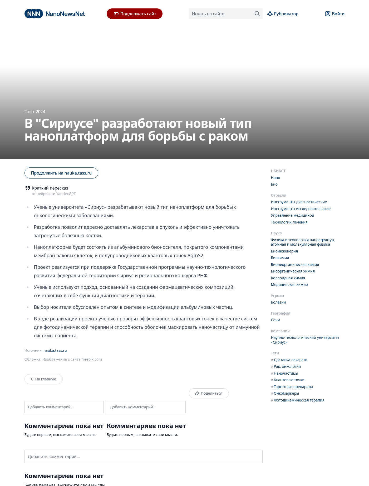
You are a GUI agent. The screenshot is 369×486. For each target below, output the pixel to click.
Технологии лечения (289, 222)
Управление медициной (292, 215)
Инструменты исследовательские (301, 208)
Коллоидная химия (288, 277)
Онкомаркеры (285, 393)
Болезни (278, 302)
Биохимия (280, 257)
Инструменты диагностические (299, 201)
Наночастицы (284, 373)
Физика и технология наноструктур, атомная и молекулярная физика (303, 242)
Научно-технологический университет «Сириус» (305, 340)
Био (274, 184)
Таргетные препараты (292, 386)
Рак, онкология (286, 366)
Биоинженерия (284, 251)
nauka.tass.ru (55, 350)
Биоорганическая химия (293, 271)
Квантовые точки (288, 379)
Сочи (275, 319)
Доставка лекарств (289, 359)
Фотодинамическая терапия (297, 400)
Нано (275, 177)
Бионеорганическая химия (295, 264)
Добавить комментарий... (51, 406)
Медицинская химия (289, 284)
